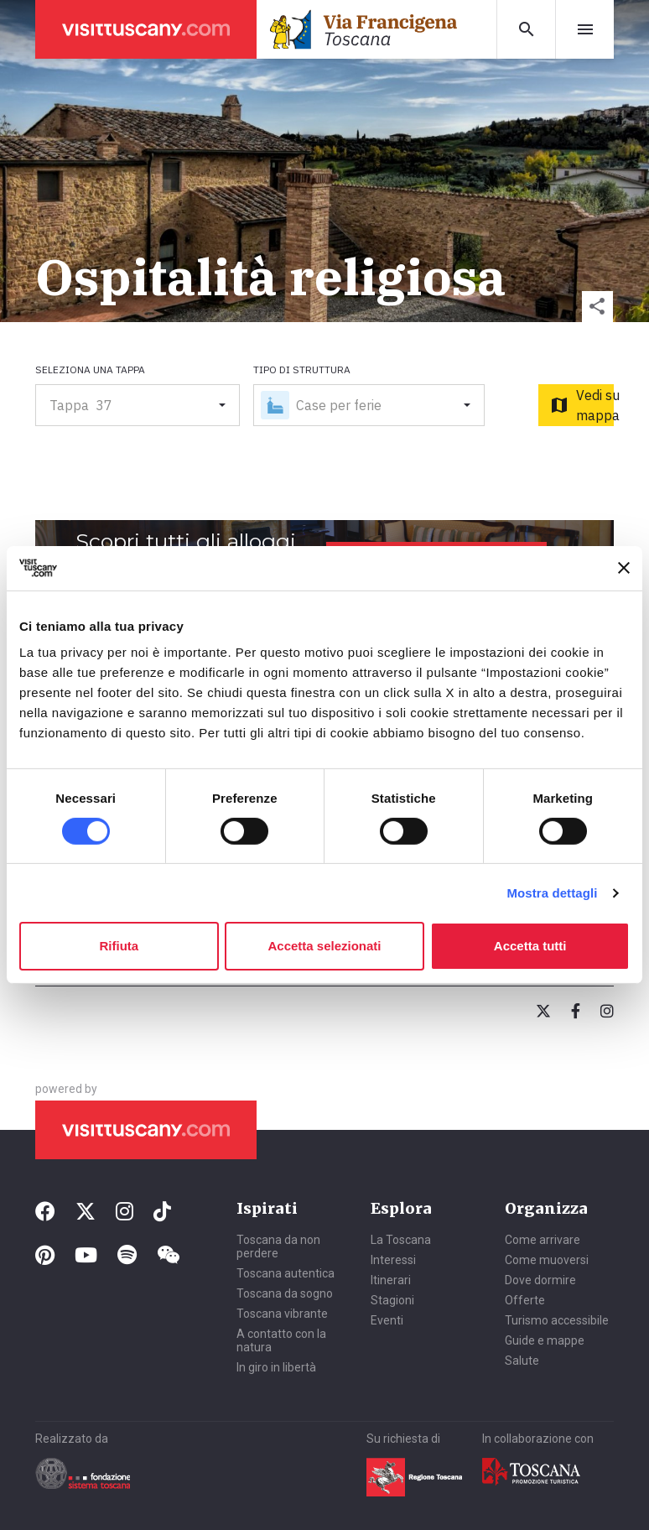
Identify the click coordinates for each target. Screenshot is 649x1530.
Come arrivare (542, 1239)
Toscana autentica (285, 1273)
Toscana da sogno (284, 1293)
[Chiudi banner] (624, 568)
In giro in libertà (276, 1367)
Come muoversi (547, 1260)
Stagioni (392, 1300)
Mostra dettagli (551, 893)
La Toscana (401, 1239)
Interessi (393, 1260)
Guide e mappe (544, 1340)
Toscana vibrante (282, 1313)
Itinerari (391, 1280)
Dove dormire (540, 1280)
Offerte (525, 1300)
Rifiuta (118, 946)
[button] (597, 306)
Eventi (387, 1320)
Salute (522, 1360)
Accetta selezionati (324, 946)
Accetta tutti (530, 946)
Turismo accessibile (557, 1320)
